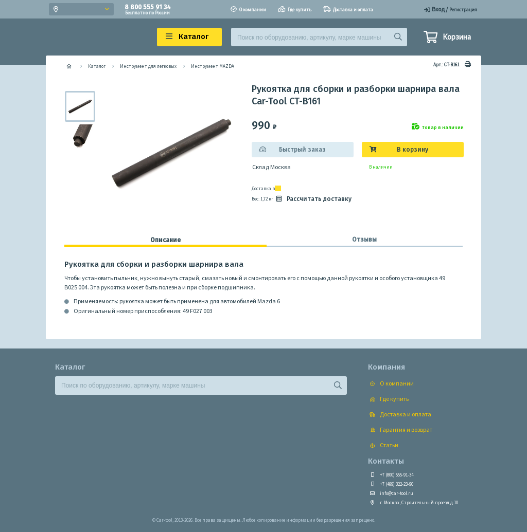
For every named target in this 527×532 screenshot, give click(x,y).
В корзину (412, 149)
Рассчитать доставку (313, 199)
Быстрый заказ (302, 149)
